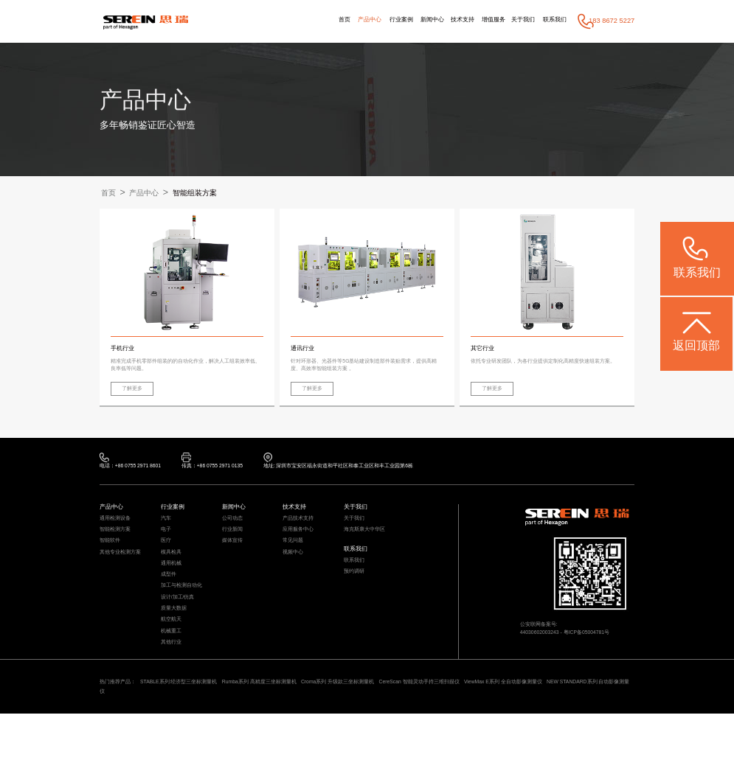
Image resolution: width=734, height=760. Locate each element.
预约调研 (355, 594)
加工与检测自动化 (184, 613)
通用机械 (172, 586)
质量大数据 (175, 641)
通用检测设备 (117, 531)
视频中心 (294, 572)
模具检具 (172, 572)
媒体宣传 (234, 559)
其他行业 (172, 683)
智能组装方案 (209, 193)
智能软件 (111, 559)
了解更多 (136, 393)
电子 (167, 545)
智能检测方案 (117, 545)
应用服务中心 (300, 545)
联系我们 (552, 20)
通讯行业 (304, 349)
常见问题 (294, 559)
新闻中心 (413, 20)
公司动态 (234, 531)
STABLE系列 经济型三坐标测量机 (191, 724)
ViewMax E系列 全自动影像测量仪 (569, 724)
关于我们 (517, 20)
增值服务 (482, 20)
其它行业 (484, 349)
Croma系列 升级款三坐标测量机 (375, 724)
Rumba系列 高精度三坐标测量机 (285, 724)
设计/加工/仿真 (180, 627)
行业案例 (377, 20)
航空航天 (172, 655)
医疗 (167, 559)
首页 (312, 20)
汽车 (167, 531)
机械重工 (172, 669)
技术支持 (447, 20)
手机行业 (124, 349)
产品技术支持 (300, 531)
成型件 (170, 600)
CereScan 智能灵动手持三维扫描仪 (471, 724)
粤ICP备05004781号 (601, 646)
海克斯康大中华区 (367, 545)
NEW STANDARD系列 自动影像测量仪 (157, 736)
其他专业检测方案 (123, 572)
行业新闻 (234, 545)
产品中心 (341, 20)
